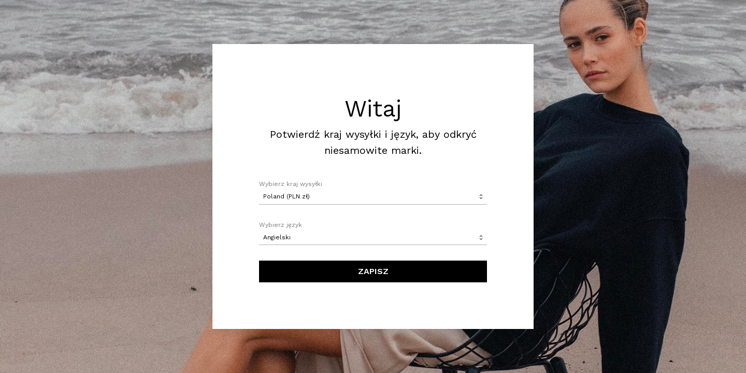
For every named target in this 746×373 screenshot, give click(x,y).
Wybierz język (280, 224)
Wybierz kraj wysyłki (290, 184)
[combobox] (373, 197)
